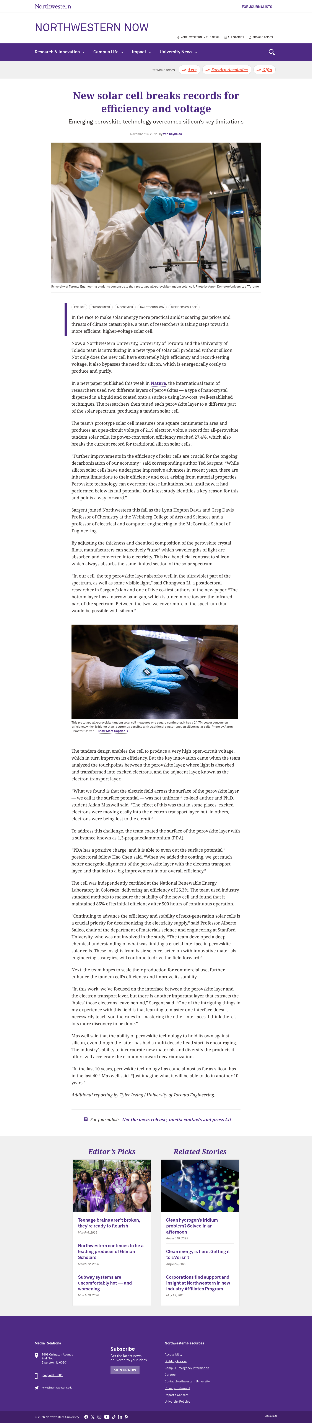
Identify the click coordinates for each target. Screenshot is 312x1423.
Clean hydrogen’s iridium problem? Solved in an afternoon (192, 1226)
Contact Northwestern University (187, 1381)
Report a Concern (176, 1395)
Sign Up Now (125, 1370)
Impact (141, 52)
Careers (170, 1374)
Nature (158, 383)
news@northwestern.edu (57, 1388)
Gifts (267, 69)
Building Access (176, 1361)
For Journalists (257, 7)
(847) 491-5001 (52, 1375)
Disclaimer (271, 1416)
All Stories (236, 37)
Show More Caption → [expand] (113, 731)
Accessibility (173, 1354)
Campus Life (108, 52)
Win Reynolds (172, 134)
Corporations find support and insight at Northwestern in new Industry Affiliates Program (198, 1283)
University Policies (177, 1401)
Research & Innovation (60, 52)
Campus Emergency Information (187, 1368)
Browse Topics (262, 37)
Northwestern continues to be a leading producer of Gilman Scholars (111, 1252)
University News (178, 52)
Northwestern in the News (199, 37)
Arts (192, 69)
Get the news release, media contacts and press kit (176, 1119)
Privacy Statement (177, 1388)
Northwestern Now (92, 28)
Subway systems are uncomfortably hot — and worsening (105, 1283)
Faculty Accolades (229, 69)
